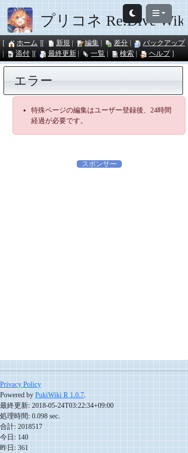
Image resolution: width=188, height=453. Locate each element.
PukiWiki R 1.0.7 (59, 395)
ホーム (23, 43)
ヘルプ (155, 53)
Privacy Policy (20, 384)
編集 (87, 43)
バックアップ (159, 43)
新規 (58, 43)
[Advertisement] (94, 263)
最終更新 (57, 53)
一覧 (93, 53)
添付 (18, 53)
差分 (116, 43)
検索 (122, 53)
